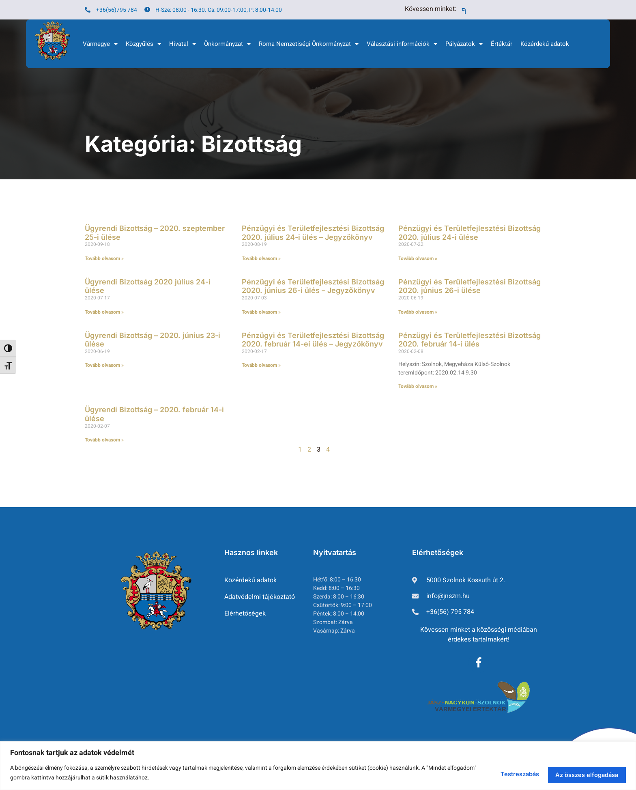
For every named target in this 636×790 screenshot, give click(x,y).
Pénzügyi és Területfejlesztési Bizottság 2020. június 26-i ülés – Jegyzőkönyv (313, 286)
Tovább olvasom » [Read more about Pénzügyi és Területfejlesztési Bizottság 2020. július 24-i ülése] (417, 258)
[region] (318, 764)
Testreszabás (484, 772)
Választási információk (402, 44)
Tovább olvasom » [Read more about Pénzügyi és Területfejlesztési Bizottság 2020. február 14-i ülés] (417, 386)
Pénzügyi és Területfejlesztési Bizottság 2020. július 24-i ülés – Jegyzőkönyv (313, 232)
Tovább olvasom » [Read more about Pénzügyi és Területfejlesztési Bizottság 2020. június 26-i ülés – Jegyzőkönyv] (261, 312)
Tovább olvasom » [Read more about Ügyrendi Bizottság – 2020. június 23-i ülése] (104, 365)
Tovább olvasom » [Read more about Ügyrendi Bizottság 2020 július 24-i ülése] (104, 312)
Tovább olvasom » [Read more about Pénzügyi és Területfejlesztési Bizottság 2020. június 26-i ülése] (417, 312)
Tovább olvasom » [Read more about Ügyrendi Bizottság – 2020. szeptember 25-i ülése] (104, 258)
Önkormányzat (227, 44)
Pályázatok (464, 44)
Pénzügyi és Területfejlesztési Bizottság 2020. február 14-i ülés (469, 340)
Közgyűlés (143, 44)
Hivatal (182, 44)
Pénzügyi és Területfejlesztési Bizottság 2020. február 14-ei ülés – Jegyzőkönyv (313, 340)
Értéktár (501, 43)
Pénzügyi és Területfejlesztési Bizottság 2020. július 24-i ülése (469, 232)
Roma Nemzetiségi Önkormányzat (309, 44)
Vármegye (100, 44)
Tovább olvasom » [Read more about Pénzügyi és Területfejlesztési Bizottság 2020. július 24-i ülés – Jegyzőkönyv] (261, 258)
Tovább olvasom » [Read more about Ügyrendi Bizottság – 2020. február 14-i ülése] (104, 439)
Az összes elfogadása (575, 772)
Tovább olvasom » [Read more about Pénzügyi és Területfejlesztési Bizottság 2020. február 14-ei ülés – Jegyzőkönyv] (261, 365)
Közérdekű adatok (544, 43)
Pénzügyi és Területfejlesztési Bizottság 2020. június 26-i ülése (469, 286)
